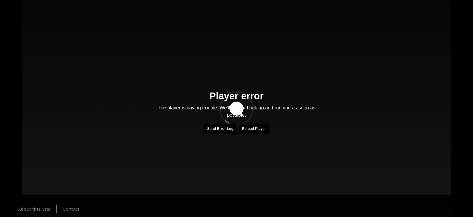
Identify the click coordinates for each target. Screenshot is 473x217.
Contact (71, 209)
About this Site (34, 209)
